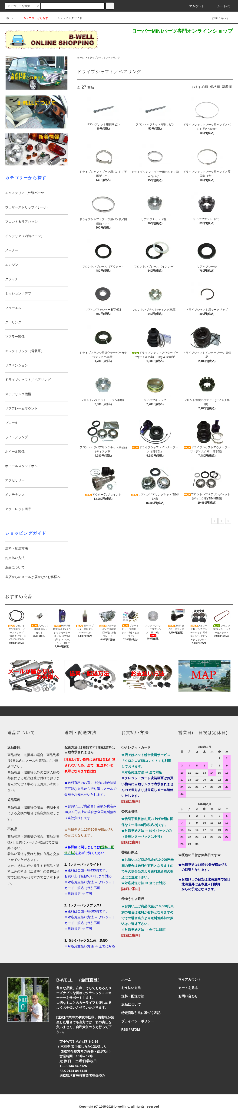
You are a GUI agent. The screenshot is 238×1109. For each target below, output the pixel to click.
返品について (15, 567)
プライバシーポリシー (137, 1021)
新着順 (227, 87)
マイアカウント (189, 979)
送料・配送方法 (16, 548)
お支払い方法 (15, 558)
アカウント (194, 6)
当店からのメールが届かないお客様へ (32, 577)
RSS (124, 1029)
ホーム (10, 18)
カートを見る (188, 988)
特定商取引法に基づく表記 (140, 1013)
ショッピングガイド (67, 18)
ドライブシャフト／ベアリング (103, 57)
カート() (221, 6)
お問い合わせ (217, 18)
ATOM (135, 1029)
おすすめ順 (200, 87)
